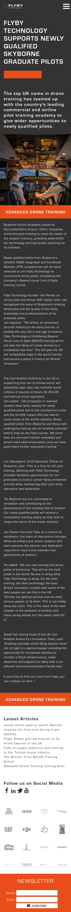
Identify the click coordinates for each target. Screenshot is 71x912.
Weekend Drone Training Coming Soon (34, 766)
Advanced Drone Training (36, 211)
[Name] (37, 893)
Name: (11, 893)
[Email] (37, 899)
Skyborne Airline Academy (22, 224)
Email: (11, 899)
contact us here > (22, 681)
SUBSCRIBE (37, 906)
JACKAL (10, 734)
